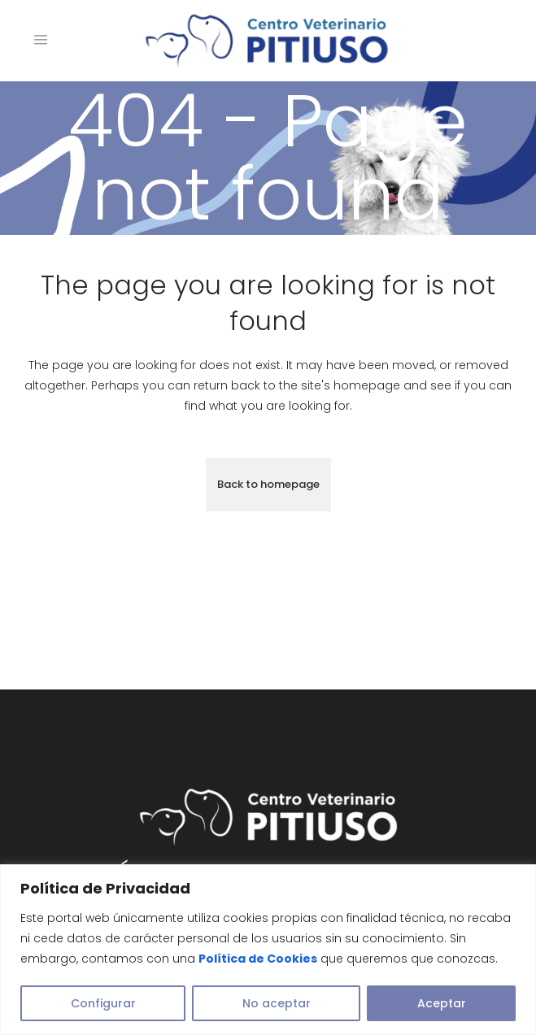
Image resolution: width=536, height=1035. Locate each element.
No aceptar (276, 1003)
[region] (268, 949)
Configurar (103, 1003)
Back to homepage (268, 484)
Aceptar (441, 1003)
